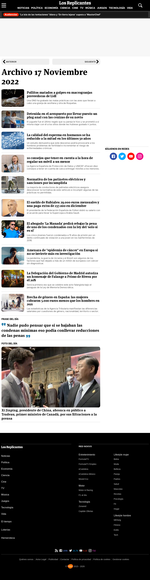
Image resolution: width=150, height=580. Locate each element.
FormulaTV (84, 459)
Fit (115, 504)
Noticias (23, 7)
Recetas (117, 494)
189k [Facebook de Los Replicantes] (65, 550)
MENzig (117, 520)
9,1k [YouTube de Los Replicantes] (84, 550)
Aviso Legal (41, 559)
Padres (117, 479)
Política (37, 7)
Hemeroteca (8, 538)
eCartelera (83, 469)
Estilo (116, 530)
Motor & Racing (86, 490)
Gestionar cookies (121, 559)
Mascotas (118, 489)
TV (81, 7)
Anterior (11, 61)
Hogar (116, 509)
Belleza (117, 469)
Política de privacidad (81, 559)
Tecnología (117, 7)
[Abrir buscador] (140, 5)
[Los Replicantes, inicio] (75, 3)
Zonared (82, 506)
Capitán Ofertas (86, 511)
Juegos (102, 7)
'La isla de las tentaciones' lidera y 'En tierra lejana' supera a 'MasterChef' (52, 14)
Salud (116, 484)
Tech (116, 535)
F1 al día (83, 495)
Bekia (116, 459)
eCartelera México (87, 474)
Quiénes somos (26, 559)
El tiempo (6, 521)
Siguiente (90, 61)
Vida (130, 7)
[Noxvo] (70, 566)
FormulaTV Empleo (87, 464)
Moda (116, 464)
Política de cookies (101, 559)
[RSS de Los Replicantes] (56, 550)
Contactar (64, 559)
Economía (51, 7)
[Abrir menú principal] (3, 5)
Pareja (117, 474)
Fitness (117, 525)
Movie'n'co (83, 479)
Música (90, 7)
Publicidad (53, 559)
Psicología (118, 499)
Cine (75, 7)
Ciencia (65, 7)
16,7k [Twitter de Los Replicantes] (75, 550)
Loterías (5, 529)
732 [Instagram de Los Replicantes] (94, 550)
